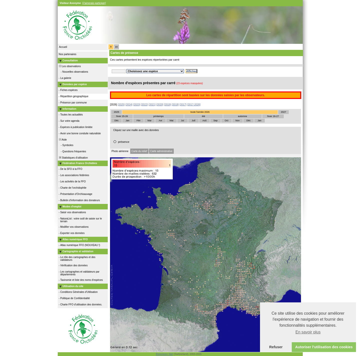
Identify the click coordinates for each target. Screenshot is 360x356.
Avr (160, 120)
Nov (238, 120)
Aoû (204, 120)
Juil (193, 120)
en (116, 47)
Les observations (69, 66)
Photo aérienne (120, 151)
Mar (150, 120)
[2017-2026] (193, 104)
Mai (171, 120)
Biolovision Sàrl (164, 354)
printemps (159, 116)
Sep (216, 120)
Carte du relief (139, 151)
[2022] (144, 104)
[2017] (183, 104)
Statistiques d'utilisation (73, 157)
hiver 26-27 (273, 116)
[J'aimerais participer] (94, 3)
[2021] (152, 104)
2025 (116, 112)
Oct (226, 120)
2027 (283, 112)
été (203, 116)
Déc (116, 120)
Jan (127, 120)
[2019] (167, 104)
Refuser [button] (276, 347)
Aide (62, 139)
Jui (182, 120)
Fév (138, 120)
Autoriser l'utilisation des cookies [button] (324, 347)
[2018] (175, 104)
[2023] (136, 104)
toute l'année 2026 (200, 112)
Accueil (63, 47)
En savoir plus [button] (308, 332)
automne (242, 116)
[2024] (129, 104)
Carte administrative (161, 151)
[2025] (121, 104)
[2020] (159, 104)
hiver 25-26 (122, 116)
